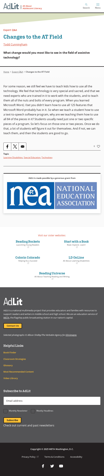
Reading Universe (52, 275)
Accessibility (76, 456)
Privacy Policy (30, 456)
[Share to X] (15, 146)
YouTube (61, 466)
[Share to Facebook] (7, 146)
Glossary (8, 365)
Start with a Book (76, 244)
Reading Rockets (27, 244)
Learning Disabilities (13, 157)
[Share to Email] (22, 146)
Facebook (43, 466)
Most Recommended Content (18, 371)
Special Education (32, 157)
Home (6, 71)
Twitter (52, 466)
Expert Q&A (10, 30)
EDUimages (71, 335)
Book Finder (9, 352)
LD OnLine (76, 260)
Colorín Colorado (27, 260)
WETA (6, 317)
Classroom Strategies (14, 359)
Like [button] (98, 146)
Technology (46, 157)
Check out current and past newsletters (28, 425)
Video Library (10, 378)
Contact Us (13, 325)
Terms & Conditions (54, 456)
